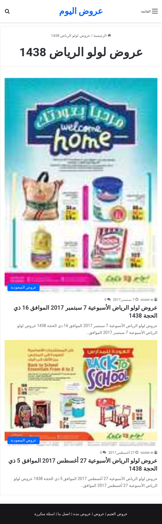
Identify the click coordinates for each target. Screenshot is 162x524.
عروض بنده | (81, 514)
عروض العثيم (116, 514)
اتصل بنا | (63, 514)
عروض (99, 514)
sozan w (146, 300)
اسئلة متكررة (45, 514)
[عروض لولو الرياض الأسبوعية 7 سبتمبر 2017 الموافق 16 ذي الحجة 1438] (81, 186)
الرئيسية (102, 35)
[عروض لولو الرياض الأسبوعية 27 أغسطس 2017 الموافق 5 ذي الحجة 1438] (81, 393)
